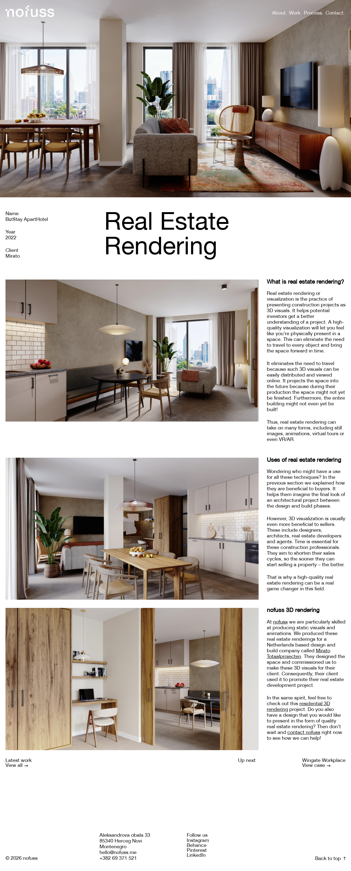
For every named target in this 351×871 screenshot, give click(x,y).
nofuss (280, 622)
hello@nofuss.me (118, 852)
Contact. (335, 13)
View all (16, 765)
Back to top (330, 858)
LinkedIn (196, 855)
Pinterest (197, 850)
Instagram (198, 840)
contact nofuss (303, 732)
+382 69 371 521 (118, 858)
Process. (313, 13)
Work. (295, 13)
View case (316, 765)
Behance (196, 845)
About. (279, 13)
